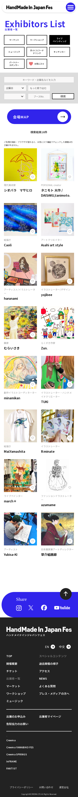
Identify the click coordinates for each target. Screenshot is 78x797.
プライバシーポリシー (21, 787)
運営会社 (64, 787)
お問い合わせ (46, 787)
